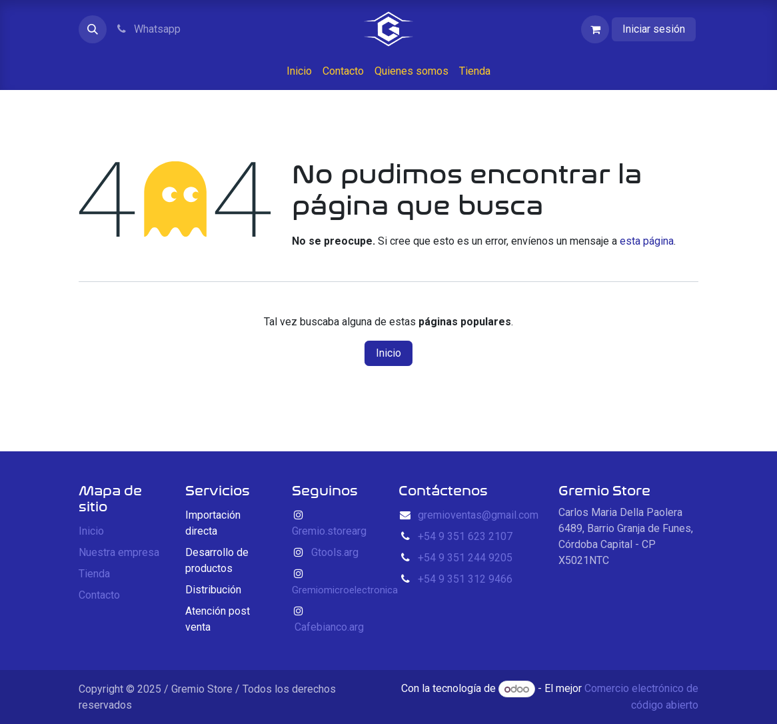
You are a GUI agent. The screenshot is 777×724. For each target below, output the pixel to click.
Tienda (94, 573)
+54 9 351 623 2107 (465, 536)
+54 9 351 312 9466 (465, 579)
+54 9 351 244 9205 (465, 557)
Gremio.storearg (329, 531)
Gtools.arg (335, 552)
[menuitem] (299, 71)
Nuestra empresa (119, 552)
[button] (93, 29)
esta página (647, 241)
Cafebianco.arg (329, 627)
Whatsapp (148, 29)
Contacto (99, 595)
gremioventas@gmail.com (478, 515)
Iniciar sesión (653, 29)
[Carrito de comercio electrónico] (595, 29)
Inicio (388, 353)
